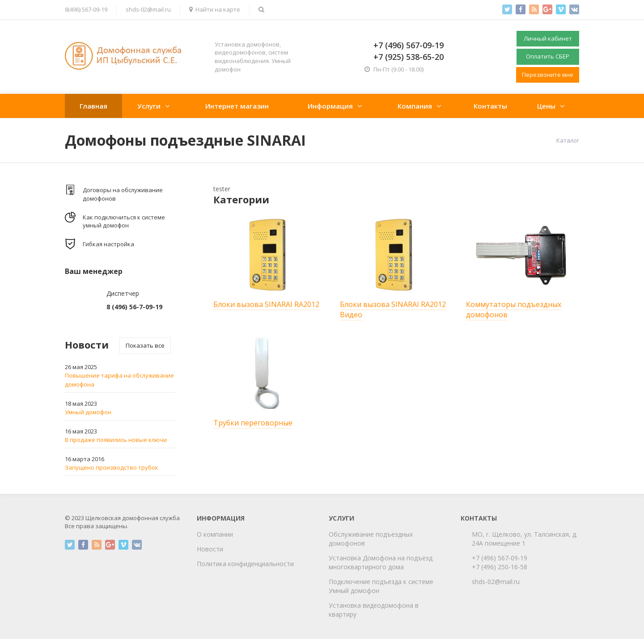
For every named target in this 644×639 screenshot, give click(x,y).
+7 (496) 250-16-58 (499, 567)
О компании (215, 534)
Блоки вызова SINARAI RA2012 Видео (393, 309)
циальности (276, 563)
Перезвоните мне (547, 75)
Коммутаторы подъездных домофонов (513, 309)
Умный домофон (88, 412)
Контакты (490, 105)
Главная (93, 105)
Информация (330, 105)
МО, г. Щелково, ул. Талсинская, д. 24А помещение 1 (524, 538)
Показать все (145, 345)
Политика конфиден (227, 563)
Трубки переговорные (252, 423)
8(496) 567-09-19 (86, 9)
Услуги (149, 105)
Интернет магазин (237, 105)
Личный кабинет (548, 38)
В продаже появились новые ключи (116, 440)
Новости (210, 549)
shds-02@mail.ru (148, 9)
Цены (546, 105)
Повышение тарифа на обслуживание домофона (119, 379)
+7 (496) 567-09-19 (499, 558)
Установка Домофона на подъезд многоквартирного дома (380, 562)
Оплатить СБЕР (547, 56)
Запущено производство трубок (111, 467)
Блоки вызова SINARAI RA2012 (266, 304)
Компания (415, 105)
